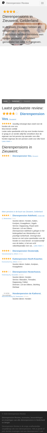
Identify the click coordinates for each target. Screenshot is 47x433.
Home (5, 101)
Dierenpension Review (15, 2)
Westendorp (7, 218)
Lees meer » (7, 141)
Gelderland (15, 101)
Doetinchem (19, 296)
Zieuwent (27, 101)
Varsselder (15, 275)
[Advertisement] (23, 72)
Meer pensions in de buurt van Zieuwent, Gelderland (22, 212)
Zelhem (16, 254)
